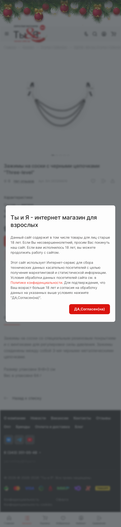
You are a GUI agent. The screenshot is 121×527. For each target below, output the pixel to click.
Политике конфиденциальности (36, 282)
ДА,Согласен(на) (89, 309)
